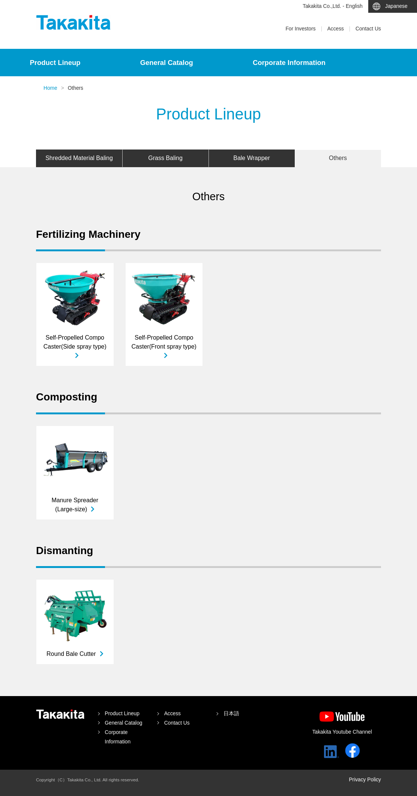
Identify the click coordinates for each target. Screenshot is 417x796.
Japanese (396, 6)
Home (50, 88)
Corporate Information (289, 62)
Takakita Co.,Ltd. (60, 714)
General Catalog (166, 62)
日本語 (231, 713)
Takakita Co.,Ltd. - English (333, 6)
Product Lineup (55, 62)
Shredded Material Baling (79, 158)
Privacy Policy (365, 779)
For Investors (300, 29)
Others (338, 158)
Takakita (73, 22)
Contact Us (368, 29)
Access (335, 29)
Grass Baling (165, 158)
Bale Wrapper (251, 158)
